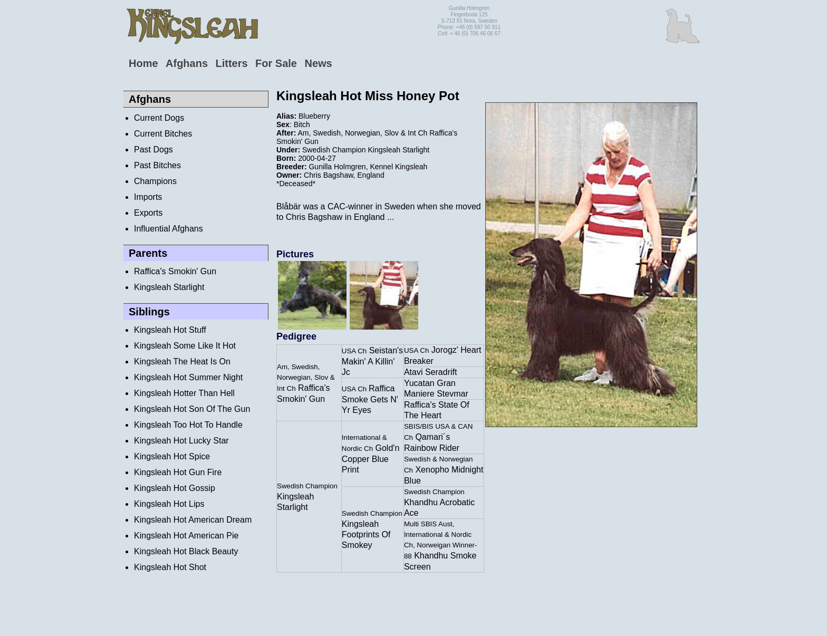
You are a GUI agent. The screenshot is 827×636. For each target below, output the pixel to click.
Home (143, 63)
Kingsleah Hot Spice (172, 456)
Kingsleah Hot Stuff (170, 329)
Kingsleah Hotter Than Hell (184, 393)
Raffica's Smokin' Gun (175, 271)
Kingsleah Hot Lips (169, 503)
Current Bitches (163, 133)
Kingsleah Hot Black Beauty (186, 551)
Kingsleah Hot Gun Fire (178, 472)
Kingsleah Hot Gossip (174, 488)
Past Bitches (157, 165)
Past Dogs (153, 149)
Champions (155, 181)
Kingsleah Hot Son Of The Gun (192, 408)
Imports (148, 196)
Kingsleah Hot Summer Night (188, 377)
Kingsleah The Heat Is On (182, 361)
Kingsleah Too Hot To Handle (188, 424)
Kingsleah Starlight (169, 287)
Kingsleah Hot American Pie (186, 535)
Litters (231, 63)
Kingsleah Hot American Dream (193, 519)
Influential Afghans (168, 228)
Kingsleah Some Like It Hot (185, 345)
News (318, 63)
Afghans (187, 63)
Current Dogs (159, 117)
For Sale (276, 63)
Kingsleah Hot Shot (170, 567)
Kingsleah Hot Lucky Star (181, 440)
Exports (148, 212)
